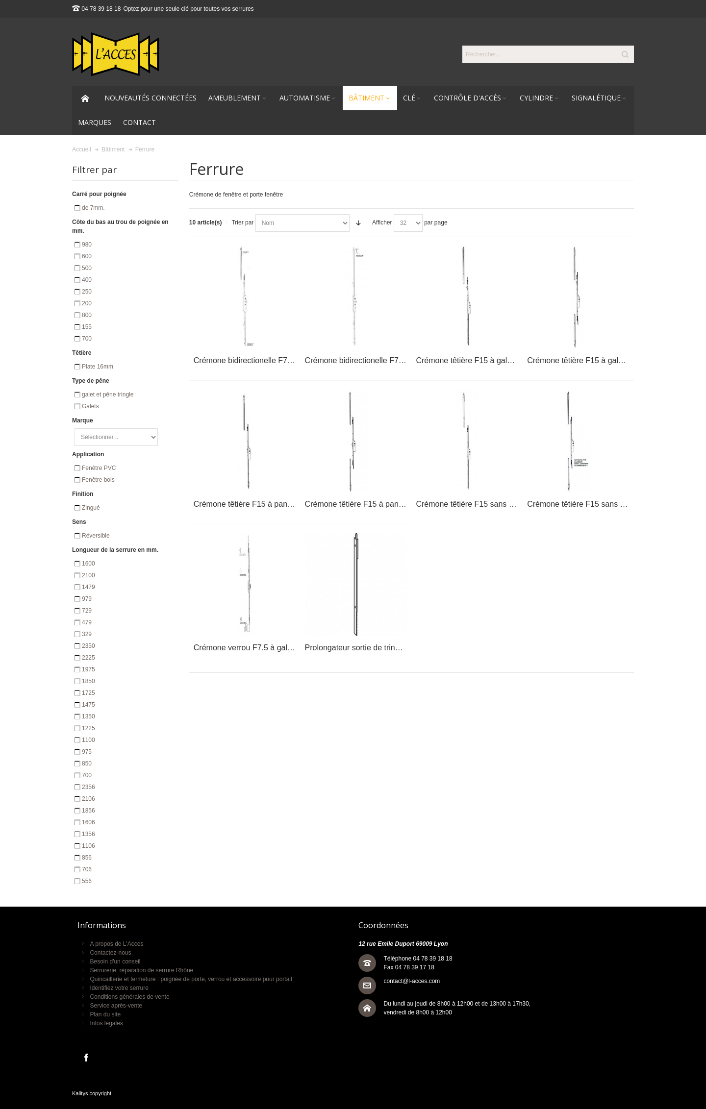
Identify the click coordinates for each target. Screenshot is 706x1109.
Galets (90, 406)
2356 (88, 787)
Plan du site (105, 1014)
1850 (88, 681)
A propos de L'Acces (116, 943)
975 (87, 751)
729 (87, 610)
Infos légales (106, 1023)
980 (87, 244)
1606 (88, 822)
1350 (88, 716)
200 (87, 303)
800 (87, 315)
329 (87, 634)
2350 (88, 645)
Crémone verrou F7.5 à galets (246, 647)
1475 (88, 704)
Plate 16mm (97, 366)
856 (87, 857)
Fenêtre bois (98, 479)
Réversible (96, 535)
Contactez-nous (110, 952)
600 (87, 256)
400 (87, 279)
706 (87, 869)
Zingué (91, 507)
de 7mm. (93, 207)
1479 (88, 587)
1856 (88, 810)
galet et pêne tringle (107, 394)
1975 (88, 669)
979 (87, 598)
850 (87, 763)
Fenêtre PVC (99, 468)
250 (87, 291)
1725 (88, 693)
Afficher (382, 222)
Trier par (242, 222)
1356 (88, 834)
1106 (88, 845)
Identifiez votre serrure (119, 988)
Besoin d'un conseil (115, 961)
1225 (88, 728)
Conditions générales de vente (129, 996)
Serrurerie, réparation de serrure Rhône (141, 970)
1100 (88, 740)
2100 (88, 575)
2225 (88, 657)
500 (87, 268)
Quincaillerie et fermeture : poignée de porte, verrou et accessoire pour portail (191, 979)
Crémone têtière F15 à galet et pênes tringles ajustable (511, 360)
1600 (88, 563)
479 (87, 622)
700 (87, 338)
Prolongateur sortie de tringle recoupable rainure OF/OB (402, 647)
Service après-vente (116, 1005)
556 (87, 881)
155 (87, 326)
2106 (88, 798)
